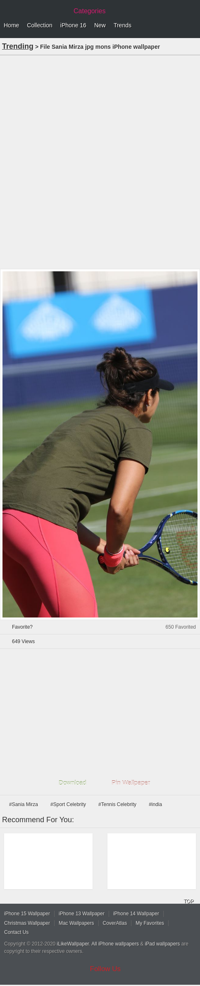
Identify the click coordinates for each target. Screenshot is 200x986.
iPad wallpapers (162, 944)
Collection (39, 25)
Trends (122, 25)
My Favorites (150, 923)
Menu (192, 26)
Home (11, 25)
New (100, 25)
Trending (17, 46)
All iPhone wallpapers (115, 944)
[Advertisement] (100, 161)
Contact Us (16, 932)
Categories (89, 10)
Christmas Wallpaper (27, 923)
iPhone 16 (73, 25)
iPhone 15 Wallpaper (27, 914)
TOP (188, 901)
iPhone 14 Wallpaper (136, 914)
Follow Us (105, 969)
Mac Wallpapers (76, 923)
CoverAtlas (115, 923)
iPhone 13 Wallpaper (82, 914)
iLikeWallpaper (73, 944)
